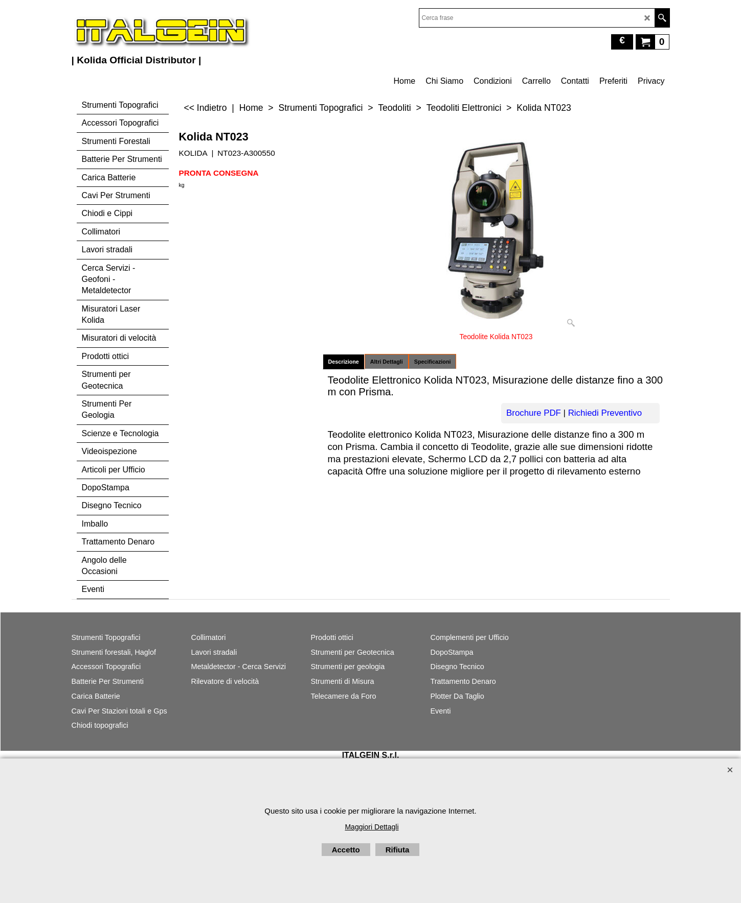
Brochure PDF (533, 413)
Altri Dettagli (386, 362)
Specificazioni (432, 362)
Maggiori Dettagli (371, 827)
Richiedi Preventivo (605, 413)
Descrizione (343, 362)
